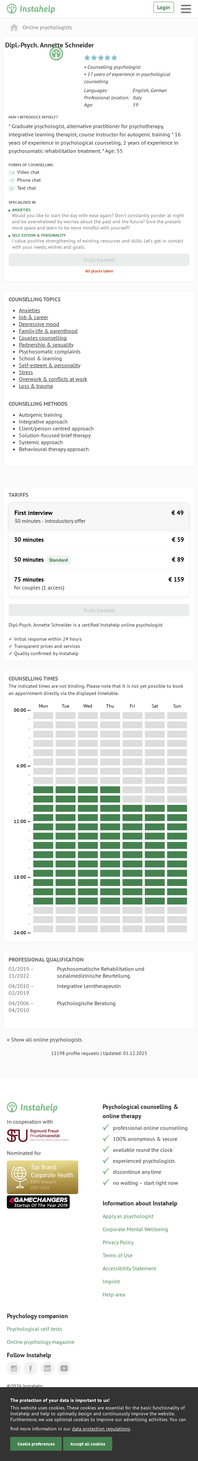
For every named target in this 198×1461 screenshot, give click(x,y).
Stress (26, 372)
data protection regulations (101, 1429)
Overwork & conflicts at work (53, 378)
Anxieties (29, 310)
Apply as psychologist (128, 1216)
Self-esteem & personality (49, 365)
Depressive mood (39, 324)
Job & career (33, 317)
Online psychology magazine (40, 1341)
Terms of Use (117, 1255)
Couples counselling (43, 337)
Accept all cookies (87, 1444)
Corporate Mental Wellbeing (135, 1229)
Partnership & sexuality (46, 344)
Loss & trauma (36, 385)
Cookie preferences (36, 1444)
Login (163, 7)
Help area (114, 1294)
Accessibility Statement (129, 1268)
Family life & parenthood (48, 330)
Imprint (111, 1281)
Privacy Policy (118, 1242)
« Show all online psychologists (44, 1039)
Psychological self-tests (34, 1328)
